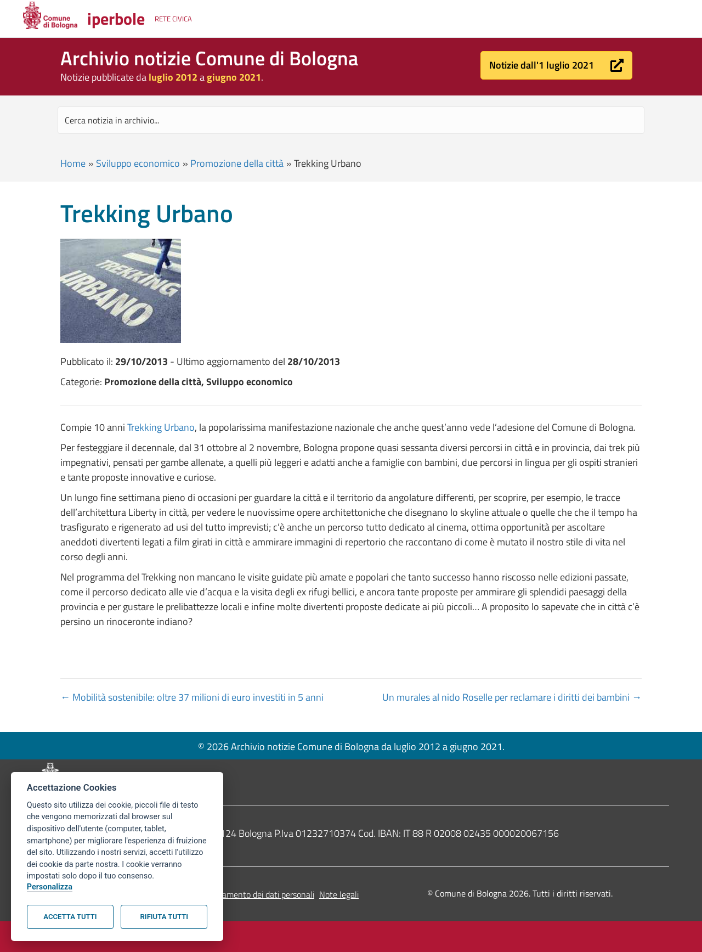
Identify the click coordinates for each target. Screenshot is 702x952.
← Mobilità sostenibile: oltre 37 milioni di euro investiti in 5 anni (192, 697)
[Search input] (351, 120)
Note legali (339, 894)
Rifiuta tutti (164, 916)
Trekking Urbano (161, 427)
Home (73, 163)
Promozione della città (237, 163)
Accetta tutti (70, 916)
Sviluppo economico (138, 163)
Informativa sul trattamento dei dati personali (231, 894)
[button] (556, 65)
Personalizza (49, 887)
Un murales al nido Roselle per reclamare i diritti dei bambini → (512, 697)
